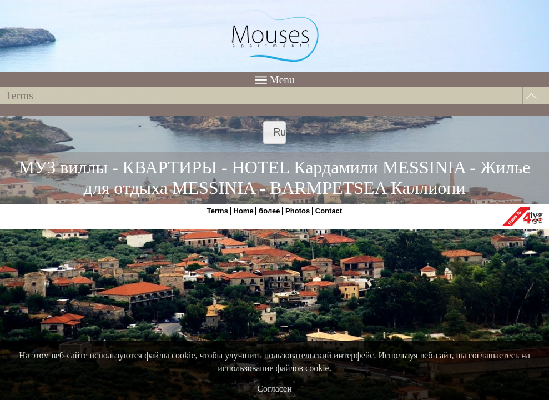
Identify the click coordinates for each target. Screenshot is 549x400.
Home (244, 211)
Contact (328, 211)
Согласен (274, 388)
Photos (297, 211)
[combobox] (274, 132)
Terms (217, 211)
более (269, 211)
